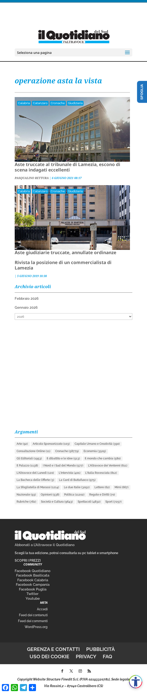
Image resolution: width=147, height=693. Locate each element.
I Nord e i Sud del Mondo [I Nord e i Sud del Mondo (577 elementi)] (63, 465)
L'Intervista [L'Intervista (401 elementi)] (69, 473)
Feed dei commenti (33, 621)
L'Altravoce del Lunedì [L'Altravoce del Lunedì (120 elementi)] (35, 473)
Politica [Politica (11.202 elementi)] (74, 494)
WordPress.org (36, 627)
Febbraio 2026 (27, 298)
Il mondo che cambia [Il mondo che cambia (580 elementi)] (103, 458)
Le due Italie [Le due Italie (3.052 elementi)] (77, 487)
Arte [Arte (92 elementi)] (22, 443)
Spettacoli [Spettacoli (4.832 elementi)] (89, 501)
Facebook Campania (32, 584)
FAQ (107, 656)
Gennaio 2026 (26, 307)
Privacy (86, 656)
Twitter (33, 594)
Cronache (58, 103)
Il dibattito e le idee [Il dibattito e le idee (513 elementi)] (63, 458)
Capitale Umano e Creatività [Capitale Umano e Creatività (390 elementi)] (97, 443)
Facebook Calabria (32, 580)
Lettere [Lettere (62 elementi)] (102, 487)
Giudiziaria (75, 103)
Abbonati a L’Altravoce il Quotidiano (45, 545)
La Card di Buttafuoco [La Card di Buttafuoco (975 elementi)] (77, 480)
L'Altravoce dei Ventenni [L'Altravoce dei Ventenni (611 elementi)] (107, 465)
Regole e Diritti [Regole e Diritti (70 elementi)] (102, 494)
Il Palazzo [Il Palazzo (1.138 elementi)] (27, 465)
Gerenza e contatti (53, 649)
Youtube (33, 598)
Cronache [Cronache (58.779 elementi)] (67, 451)
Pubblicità (100, 649)
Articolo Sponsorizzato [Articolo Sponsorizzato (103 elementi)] (51, 443)
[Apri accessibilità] (135, 681)
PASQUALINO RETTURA (32, 178)
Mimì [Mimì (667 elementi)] (122, 487)
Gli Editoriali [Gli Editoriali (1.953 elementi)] (29, 458)
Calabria (24, 103)
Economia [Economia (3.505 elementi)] (95, 451)
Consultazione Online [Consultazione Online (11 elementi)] (33, 451)
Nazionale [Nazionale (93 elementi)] (26, 494)
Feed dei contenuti (33, 615)
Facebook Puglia (32, 589)
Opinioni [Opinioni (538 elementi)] (50, 494)
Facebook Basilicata (32, 575)
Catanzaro (40, 103)
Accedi (42, 609)
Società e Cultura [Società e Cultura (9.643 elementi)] (57, 501)
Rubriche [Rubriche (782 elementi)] (26, 501)
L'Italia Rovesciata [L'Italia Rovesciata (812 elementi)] (101, 473)
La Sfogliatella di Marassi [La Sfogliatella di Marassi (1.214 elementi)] (38, 487)
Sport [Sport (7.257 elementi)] (113, 501)
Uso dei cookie (49, 656)
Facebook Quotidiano (32, 571)
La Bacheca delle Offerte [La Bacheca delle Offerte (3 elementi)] (35, 480)
